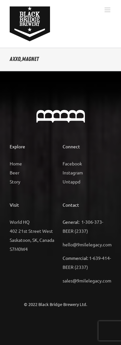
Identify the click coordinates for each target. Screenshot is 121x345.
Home (16, 163)
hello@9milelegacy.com (87, 244)
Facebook (72, 163)
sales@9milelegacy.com (87, 280)
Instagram (73, 172)
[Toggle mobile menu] (108, 9)
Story (15, 181)
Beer (14, 172)
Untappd (71, 181)
